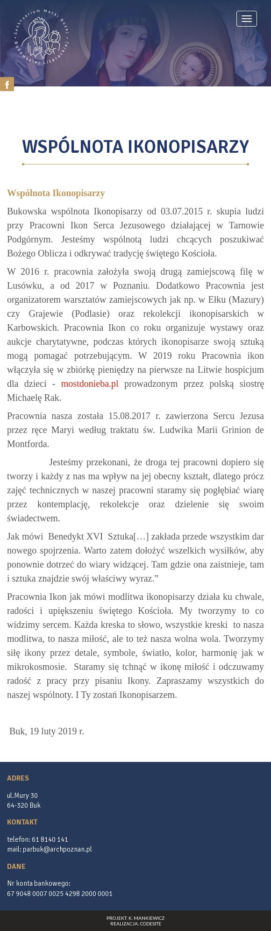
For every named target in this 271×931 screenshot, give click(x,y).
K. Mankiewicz (146, 918)
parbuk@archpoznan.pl (57, 849)
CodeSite (150, 923)
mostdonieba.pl (90, 383)
